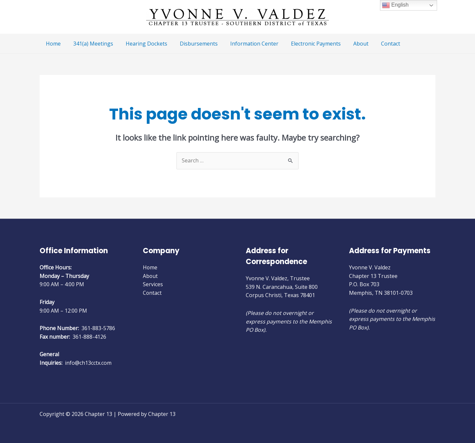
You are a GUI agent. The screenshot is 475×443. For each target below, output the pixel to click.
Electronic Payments (305, 43)
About (348, 43)
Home (52, 43)
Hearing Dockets (141, 43)
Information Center (245, 43)
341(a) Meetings (90, 43)
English (395, 5)
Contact (375, 43)
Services (153, 284)
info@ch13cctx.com (88, 362)
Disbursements (192, 43)
